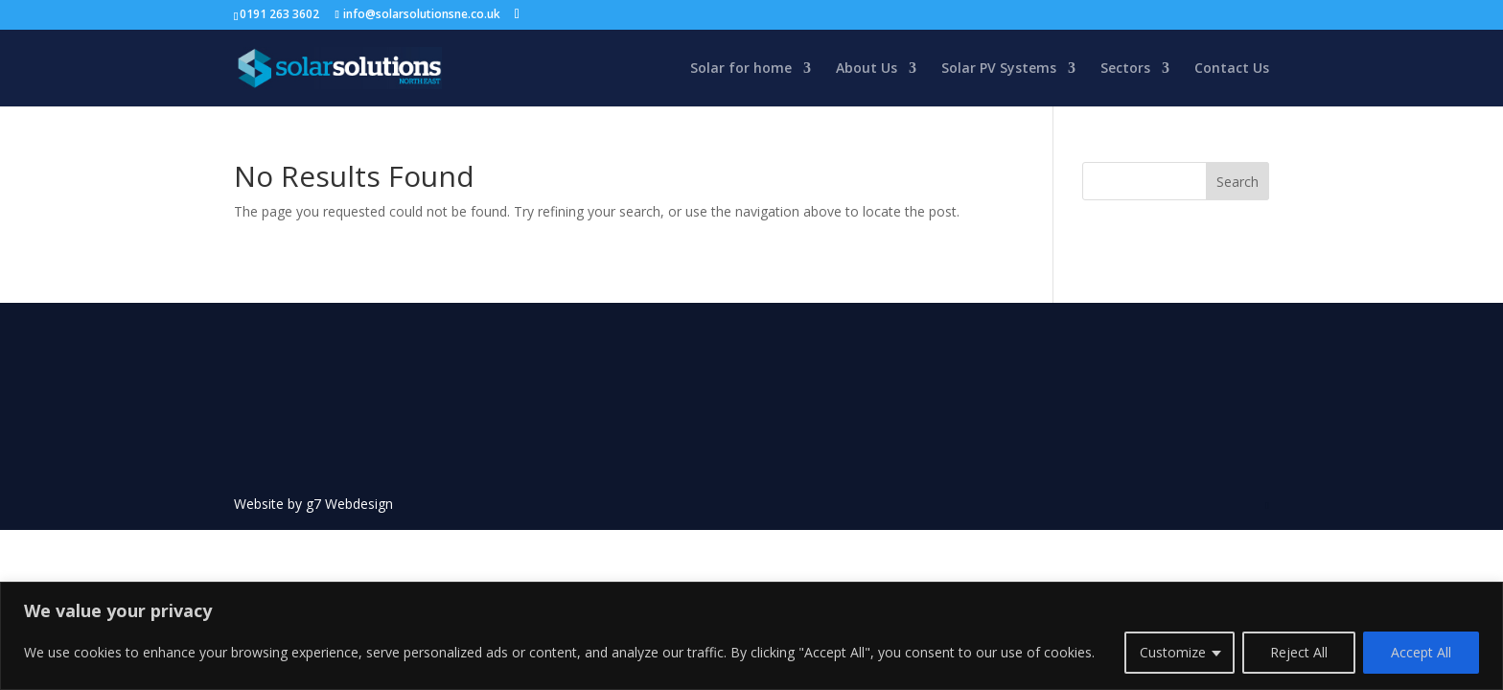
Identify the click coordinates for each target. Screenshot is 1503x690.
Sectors (1125, 69)
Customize (1173, 652)
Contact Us (1231, 69)
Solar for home (741, 69)
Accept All (1421, 652)
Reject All (1299, 652)
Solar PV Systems (998, 69)
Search (1237, 181)
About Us (866, 69)
